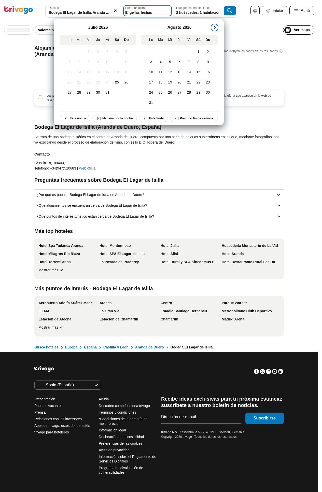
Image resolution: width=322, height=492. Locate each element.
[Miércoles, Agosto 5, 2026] (170, 62)
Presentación (44, 399)
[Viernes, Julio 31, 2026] (107, 92)
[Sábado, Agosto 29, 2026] (198, 92)
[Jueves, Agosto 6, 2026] (179, 62)
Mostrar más (51, 270)
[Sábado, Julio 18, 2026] (117, 72)
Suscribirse (265, 418)
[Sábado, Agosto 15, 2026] (198, 72)
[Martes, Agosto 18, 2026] (160, 82)
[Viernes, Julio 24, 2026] (107, 82)
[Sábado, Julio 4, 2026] (117, 52)
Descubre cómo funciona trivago (124, 406)
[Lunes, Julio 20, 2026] (69, 82)
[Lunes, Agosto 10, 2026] (151, 72)
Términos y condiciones (117, 412)
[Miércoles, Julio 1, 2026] (88, 52)
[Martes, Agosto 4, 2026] (160, 62)
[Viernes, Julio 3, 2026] (107, 52)
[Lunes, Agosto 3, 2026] (151, 62)
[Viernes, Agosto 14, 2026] (189, 72)
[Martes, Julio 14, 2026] (79, 72)
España (90, 347)
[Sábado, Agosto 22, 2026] (198, 82)
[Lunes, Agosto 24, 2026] (151, 92)
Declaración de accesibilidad (121, 437)
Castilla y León (116, 347)
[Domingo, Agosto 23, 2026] (208, 82)
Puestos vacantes (48, 406)
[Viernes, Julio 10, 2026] (107, 62)
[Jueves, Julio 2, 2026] (98, 52)
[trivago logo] (18, 11)
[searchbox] (84, 12)
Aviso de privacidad (114, 450)
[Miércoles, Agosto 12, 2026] (170, 72)
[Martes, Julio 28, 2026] (79, 92)
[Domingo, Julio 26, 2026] (126, 82)
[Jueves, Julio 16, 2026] (98, 72)
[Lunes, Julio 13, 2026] (69, 72)
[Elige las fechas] (147, 10)
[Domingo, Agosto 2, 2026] (208, 52)
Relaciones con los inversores (58, 419)
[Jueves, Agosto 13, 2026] (179, 72)
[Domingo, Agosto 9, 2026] (208, 62)
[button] (84, 10)
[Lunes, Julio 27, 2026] (69, 92)
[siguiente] (215, 27)
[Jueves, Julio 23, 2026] (98, 82)
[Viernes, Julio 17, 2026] (107, 72)
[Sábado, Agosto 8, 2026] (198, 62)
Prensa (40, 412)
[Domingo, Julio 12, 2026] (126, 62)
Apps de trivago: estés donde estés (62, 426)
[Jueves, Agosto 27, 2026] (179, 92)
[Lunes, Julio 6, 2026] (69, 62)
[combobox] (84, 10)
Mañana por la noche (115, 118)
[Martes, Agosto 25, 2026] (160, 92)
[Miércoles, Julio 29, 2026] (88, 92)
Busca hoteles (46, 347)
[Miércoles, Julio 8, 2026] (88, 62)
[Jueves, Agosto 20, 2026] (179, 82)
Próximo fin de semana (193, 118)
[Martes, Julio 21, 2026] (79, 82)
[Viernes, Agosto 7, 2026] (189, 62)
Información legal (112, 430)
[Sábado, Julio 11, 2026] (117, 62)
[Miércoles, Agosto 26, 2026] (170, 92)
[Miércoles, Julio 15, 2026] (88, 72)
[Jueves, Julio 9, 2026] (98, 62)
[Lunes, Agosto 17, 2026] (151, 82)
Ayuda (104, 399)
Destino (54, 8)
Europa (71, 347)
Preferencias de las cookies (121, 443)
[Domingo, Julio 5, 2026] (126, 52)
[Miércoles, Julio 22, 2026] (88, 82)
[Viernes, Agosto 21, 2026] (189, 82)
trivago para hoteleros (51, 432)
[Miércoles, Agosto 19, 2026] (170, 82)
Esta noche (75, 118)
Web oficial (87, 168)
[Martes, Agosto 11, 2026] (160, 72)
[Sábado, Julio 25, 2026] (117, 82)
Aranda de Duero (149, 347)
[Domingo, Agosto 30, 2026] (208, 92)
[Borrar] (115, 10)
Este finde (153, 118)
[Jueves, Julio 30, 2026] (98, 92)
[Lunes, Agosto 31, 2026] (151, 102)
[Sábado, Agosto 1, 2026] (198, 52)
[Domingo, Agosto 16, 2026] (208, 72)
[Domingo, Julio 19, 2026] (126, 72)
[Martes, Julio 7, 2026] (79, 62)
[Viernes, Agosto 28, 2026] (189, 92)
